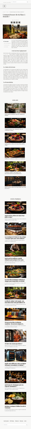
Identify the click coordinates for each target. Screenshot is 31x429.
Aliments (17, 421)
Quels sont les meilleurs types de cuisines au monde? (14, 115)
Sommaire (6, 41)
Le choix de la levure (6, 45)
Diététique (12, 421)
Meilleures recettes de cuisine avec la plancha (15, 158)
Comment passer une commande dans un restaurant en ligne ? (14, 129)
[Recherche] (20, 2)
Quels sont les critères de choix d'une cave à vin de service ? (15, 188)
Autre (7, 12)
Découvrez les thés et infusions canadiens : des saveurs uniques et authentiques (14, 324)
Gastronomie (6, 421)
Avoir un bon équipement (7, 43)
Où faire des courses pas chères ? (13, 343)
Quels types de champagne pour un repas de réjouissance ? (14, 385)
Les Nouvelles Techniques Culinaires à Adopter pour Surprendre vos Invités (15, 280)
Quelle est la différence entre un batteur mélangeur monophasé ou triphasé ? (15, 364)
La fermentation (6, 46)
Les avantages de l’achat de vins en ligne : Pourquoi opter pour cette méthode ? (15, 237)
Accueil (4, 12)
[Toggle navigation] (4, 6)
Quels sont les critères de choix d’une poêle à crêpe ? (15, 144)
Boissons (21, 421)
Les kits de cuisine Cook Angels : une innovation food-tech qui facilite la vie (13, 173)
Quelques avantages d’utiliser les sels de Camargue (15, 407)
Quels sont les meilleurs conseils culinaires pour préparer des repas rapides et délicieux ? (14, 259)
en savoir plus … (6, 54)
